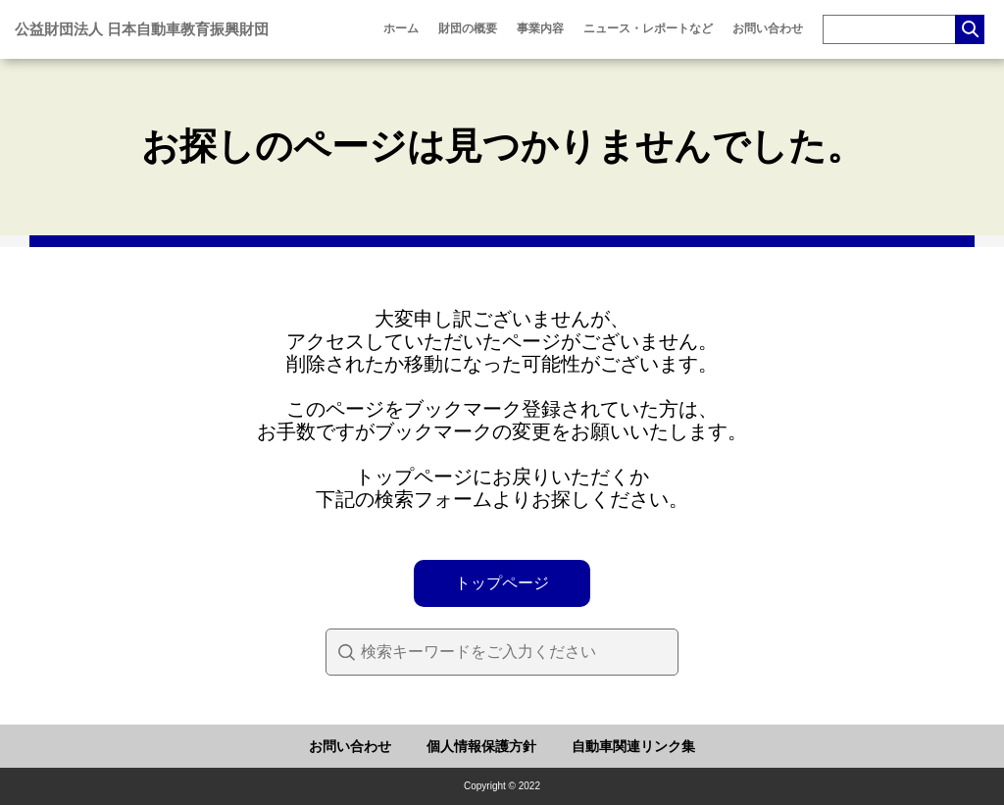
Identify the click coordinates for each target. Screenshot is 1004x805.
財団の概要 (467, 28)
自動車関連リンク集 (633, 746)
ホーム (401, 28)
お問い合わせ (767, 28)
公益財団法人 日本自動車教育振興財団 (142, 29)
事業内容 (540, 28)
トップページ (502, 583)
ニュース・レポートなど (648, 28)
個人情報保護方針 (481, 746)
